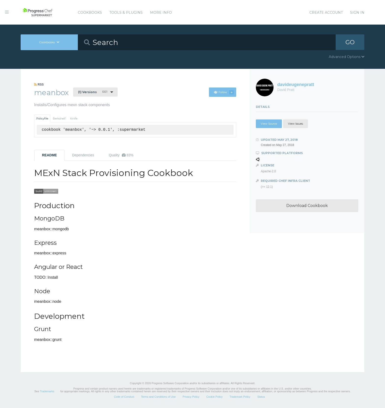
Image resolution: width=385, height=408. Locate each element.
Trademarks (47, 391)
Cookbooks (90, 12)
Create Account (326, 12)
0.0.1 (92, 92)
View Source (269, 123)
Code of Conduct (124, 396)
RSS (39, 84)
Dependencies (83, 155)
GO (350, 42)
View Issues (295, 123)
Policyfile (42, 118)
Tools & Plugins (126, 12)
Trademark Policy (240, 396)
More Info (161, 12)
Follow (224, 92)
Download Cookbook (307, 205)
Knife (73, 118)
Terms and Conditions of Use (158, 396)
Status (261, 396)
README (49, 155)
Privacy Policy (191, 396)
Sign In (357, 12)
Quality (121, 155)
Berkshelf (59, 118)
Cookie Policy (214, 396)
